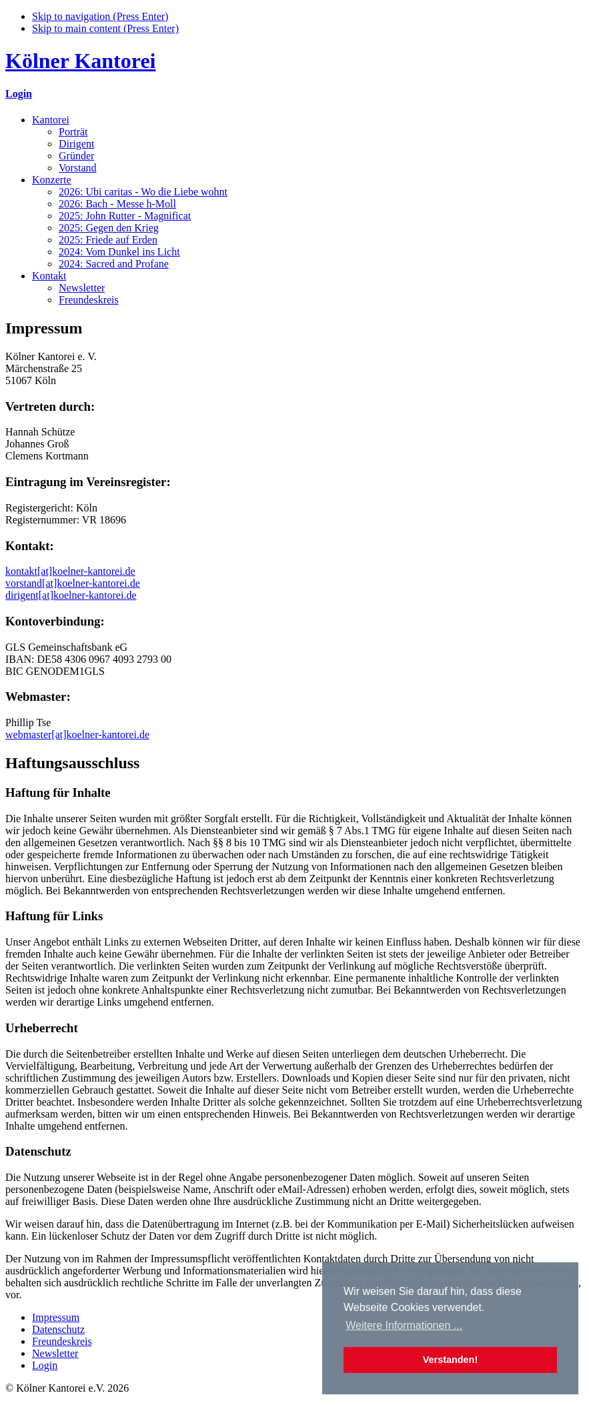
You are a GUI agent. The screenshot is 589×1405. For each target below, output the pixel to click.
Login (18, 93)
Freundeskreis (89, 299)
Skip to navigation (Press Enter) (100, 16)
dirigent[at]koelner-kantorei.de (70, 595)
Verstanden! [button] (450, 1359)
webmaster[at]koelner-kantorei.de (77, 734)
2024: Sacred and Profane (114, 263)
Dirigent (76, 143)
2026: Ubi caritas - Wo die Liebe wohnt (143, 191)
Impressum (55, 1317)
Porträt (73, 131)
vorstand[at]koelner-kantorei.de (72, 583)
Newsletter (82, 287)
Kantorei (50, 119)
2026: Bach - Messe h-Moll (117, 203)
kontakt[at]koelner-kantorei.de (70, 571)
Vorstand (78, 167)
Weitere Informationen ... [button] (404, 1325)
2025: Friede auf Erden (108, 239)
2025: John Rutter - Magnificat (125, 215)
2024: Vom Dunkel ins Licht (119, 251)
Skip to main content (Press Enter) (105, 28)
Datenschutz (58, 1329)
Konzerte (51, 179)
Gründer (76, 155)
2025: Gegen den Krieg (109, 227)
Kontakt (49, 275)
